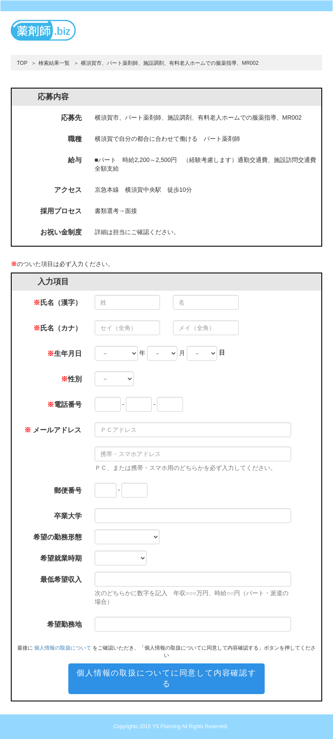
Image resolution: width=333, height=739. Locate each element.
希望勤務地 (64, 624)
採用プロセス (61, 211)
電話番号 (64, 404)
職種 (75, 139)
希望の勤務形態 (57, 537)
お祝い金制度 (61, 232)
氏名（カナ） (57, 328)
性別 (71, 379)
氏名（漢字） (57, 302)
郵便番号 (68, 490)
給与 (75, 160)
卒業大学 (68, 516)
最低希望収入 (61, 579)
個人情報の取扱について (62, 648)
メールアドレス (52, 430)
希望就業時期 (61, 558)
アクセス (68, 189)
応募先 (71, 117)
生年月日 (64, 353)
